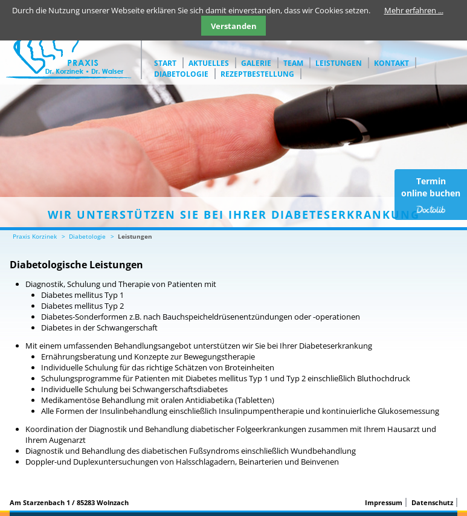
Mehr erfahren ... (413, 10)
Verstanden (234, 26)
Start (165, 63)
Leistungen (338, 63)
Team (293, 63)
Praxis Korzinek (35, 236)
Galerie (256, 63)
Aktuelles (208, 63)
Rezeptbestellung (257, 74)
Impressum (383, 502)
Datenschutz (432, 502)
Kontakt (391, 63)
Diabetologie (181, 74)
